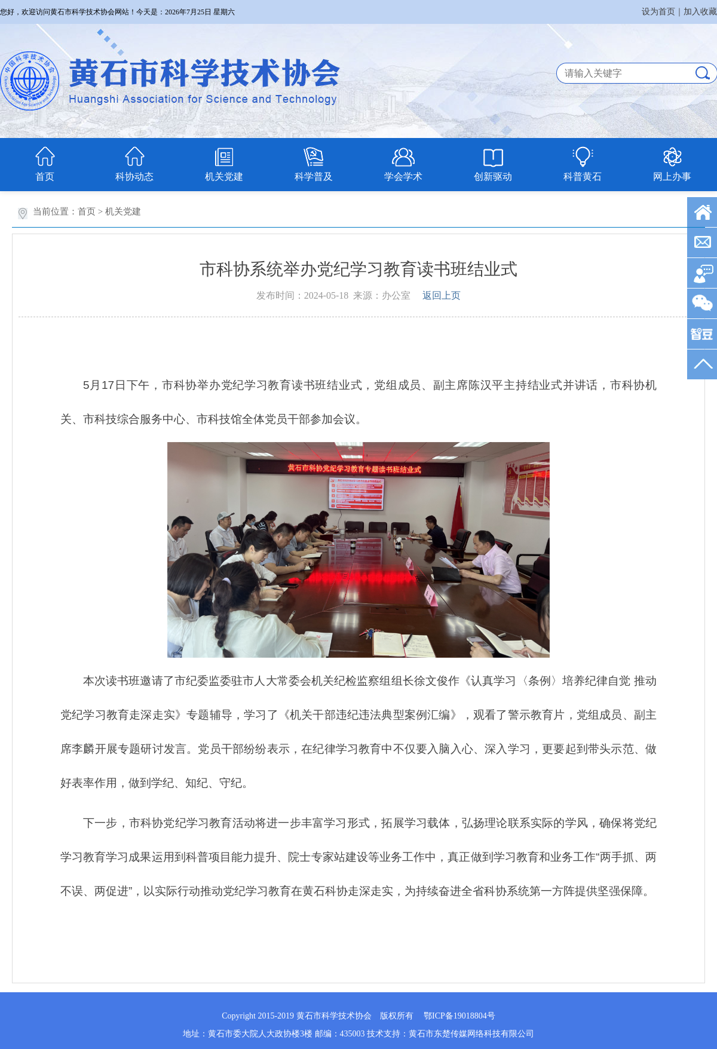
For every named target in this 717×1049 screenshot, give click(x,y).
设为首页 (658, 11)
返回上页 (441, 295)
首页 (44, 176)
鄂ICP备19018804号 (459, 1015)
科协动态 (134, 176)
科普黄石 (582, 176)
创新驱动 (493, 176)
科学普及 (314, 176)
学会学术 (403, 176)
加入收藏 (700, 11)
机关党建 (224, 176)
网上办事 (672, 176)
